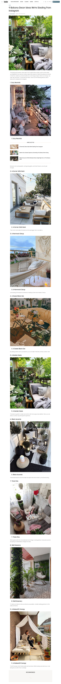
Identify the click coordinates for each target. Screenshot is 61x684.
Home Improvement (15, 1)
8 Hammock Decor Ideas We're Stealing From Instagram (31, 146)
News (10, 5)
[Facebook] (44, 1)
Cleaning (26, 1)
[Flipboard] (49, 1)
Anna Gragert (12, 13)
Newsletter (56, 1)
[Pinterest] (47, 1)
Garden (31, 1)
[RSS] (51, 1)
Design (21, 1)
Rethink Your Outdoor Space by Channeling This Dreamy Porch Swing (34, 152)
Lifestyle (36, 1)
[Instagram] (45, 1)
